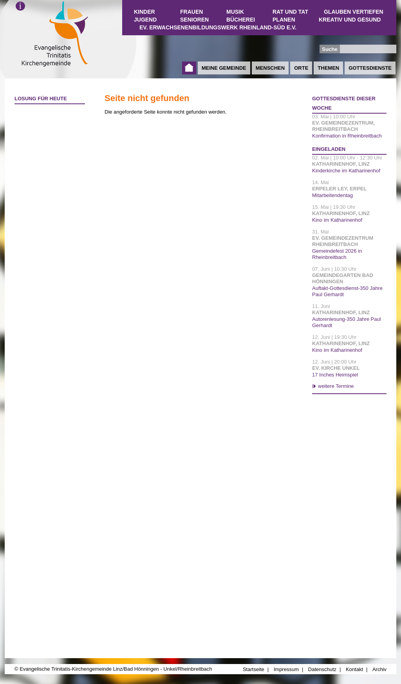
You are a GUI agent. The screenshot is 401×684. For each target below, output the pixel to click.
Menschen (270, 68)
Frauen (191, 12)
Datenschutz (322, 669)
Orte (301, 68)
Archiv (379, 669)
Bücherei (240, 19)
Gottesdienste (370, 68)
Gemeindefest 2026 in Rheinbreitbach (337, 254)
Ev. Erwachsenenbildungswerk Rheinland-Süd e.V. (217, 27)
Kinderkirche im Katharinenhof (346, 171)
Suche (330, 49)
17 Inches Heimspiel (335, 375)
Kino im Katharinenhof (337, 220)
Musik (235, 12)
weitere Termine (336, 386)
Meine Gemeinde (224, 68)
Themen (328, 68)
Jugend (145, 19)
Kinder (144, 12)
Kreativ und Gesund (350, 19)
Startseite (189, 68)
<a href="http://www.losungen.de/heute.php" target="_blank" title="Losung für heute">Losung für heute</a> (46, 153)
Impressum (286, 669)
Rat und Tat (290, 12)
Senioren (194, 19)
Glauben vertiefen (353, 12)
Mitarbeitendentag (332, 195)
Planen (284, 19)
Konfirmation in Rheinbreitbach (347, 136)
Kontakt (354, 669)
